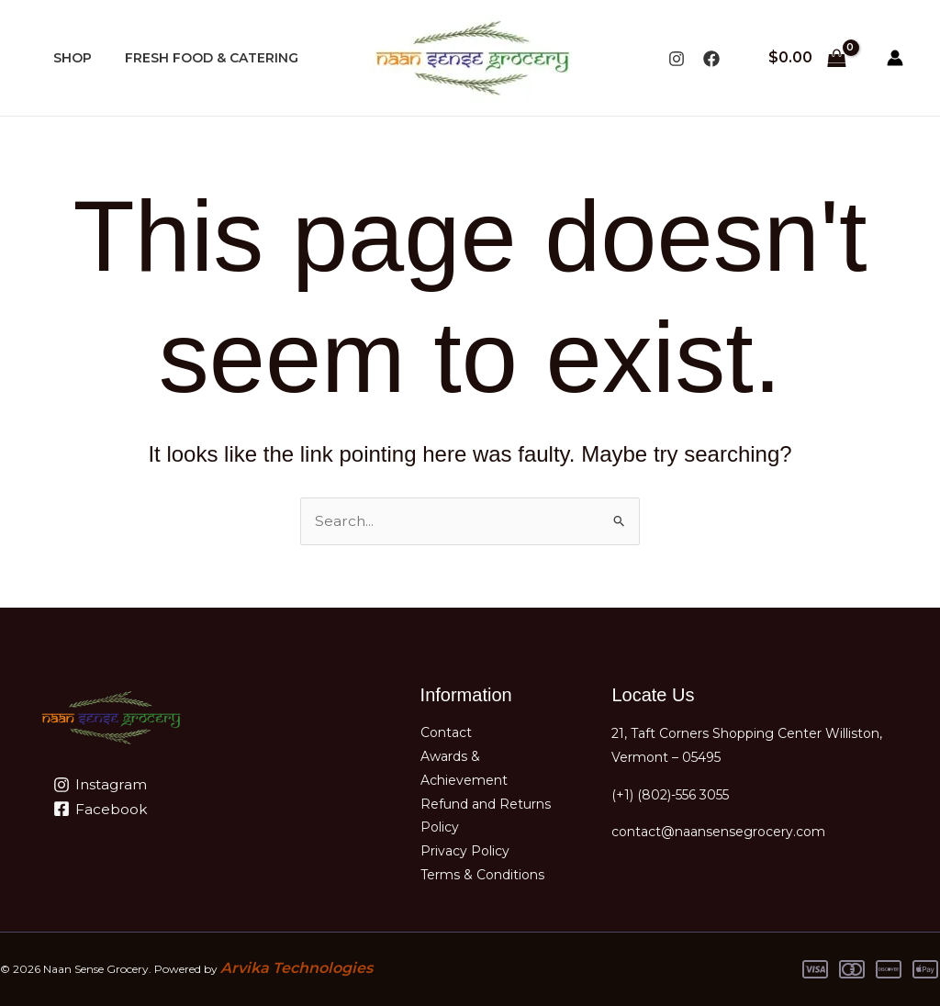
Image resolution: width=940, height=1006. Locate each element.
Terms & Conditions (482, 875)
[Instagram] (676, 58)
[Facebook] (711, 58)
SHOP (69, 58)
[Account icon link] (895, 58)
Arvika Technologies (296, 969)
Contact (446, 730)
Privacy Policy (464, 852)
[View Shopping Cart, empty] (807, 58)
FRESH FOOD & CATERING (200, 58)
